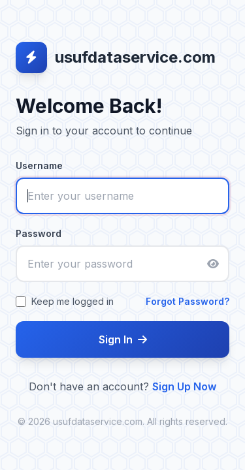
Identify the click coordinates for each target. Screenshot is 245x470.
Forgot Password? (187, 301)
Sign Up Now (184, 386)
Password (38, 233)
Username (39, 165)
